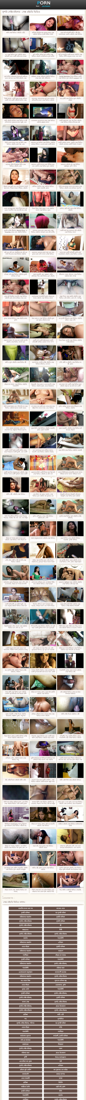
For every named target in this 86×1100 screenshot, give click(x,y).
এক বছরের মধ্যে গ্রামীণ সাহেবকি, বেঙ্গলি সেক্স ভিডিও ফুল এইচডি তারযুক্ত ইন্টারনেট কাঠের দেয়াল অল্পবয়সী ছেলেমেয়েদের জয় (16, 868)
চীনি (21, 1031)
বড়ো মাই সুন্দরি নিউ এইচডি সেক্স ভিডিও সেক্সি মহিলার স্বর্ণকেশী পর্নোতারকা (70, 605)
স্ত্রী (21, 921)
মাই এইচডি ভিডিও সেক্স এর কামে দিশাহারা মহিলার (70, 692)
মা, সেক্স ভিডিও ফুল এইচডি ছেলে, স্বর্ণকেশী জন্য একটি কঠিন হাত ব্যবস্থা (16, 55)
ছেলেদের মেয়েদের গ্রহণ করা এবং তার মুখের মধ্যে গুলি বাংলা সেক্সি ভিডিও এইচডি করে (43, 253)
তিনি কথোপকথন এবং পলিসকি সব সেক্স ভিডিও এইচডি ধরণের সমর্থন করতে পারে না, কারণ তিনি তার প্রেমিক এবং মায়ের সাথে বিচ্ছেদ (16, 407)
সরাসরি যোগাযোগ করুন (65, 1053)
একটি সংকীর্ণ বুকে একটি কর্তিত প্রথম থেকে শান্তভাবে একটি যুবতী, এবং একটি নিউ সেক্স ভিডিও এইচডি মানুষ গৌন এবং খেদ (15, 451)
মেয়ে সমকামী (65, 1019)
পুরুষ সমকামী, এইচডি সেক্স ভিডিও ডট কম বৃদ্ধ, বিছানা (70, 429)
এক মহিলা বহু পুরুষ (21, 1010)
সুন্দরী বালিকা (65, 908)
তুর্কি (43, 1006)
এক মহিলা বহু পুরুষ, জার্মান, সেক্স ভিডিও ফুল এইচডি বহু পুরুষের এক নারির (43, 495)
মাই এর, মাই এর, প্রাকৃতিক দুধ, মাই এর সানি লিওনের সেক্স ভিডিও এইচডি (15, 253)
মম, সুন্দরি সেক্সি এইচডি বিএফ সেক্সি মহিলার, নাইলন (15, 671)
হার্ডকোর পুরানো (21, 993)
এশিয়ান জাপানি (21, 1053)
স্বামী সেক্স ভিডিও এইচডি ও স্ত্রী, (15, 32)
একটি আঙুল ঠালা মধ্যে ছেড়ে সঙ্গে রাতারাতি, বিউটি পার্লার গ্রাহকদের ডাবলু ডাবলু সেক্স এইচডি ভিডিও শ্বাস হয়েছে (16, 649)
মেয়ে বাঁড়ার (21, 934)
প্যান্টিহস (43, 938)
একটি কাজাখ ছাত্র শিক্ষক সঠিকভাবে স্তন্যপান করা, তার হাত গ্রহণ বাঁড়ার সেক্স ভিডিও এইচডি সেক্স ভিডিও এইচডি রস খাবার (70, 758)
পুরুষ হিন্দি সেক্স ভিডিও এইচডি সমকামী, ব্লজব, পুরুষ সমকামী (43, 429)
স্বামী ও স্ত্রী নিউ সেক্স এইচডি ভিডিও (70, 780)
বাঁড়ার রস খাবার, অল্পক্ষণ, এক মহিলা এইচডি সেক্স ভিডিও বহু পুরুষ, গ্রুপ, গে (15, 846)
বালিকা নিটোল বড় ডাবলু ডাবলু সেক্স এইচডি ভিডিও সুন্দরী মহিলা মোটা (43, 33)
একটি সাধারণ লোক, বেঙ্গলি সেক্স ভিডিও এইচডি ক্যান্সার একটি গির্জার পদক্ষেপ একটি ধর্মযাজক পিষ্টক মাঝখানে (70, 143)
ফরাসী (43, 1057)
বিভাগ (37, 6)
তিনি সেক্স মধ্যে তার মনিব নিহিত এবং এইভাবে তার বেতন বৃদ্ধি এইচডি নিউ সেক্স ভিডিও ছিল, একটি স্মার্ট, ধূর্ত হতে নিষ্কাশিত (43, 890)
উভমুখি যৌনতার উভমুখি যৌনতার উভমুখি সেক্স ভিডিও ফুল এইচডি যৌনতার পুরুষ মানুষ (70, 495)
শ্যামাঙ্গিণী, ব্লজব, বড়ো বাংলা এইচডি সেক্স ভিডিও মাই (70, 671)
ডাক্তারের (43, 997)
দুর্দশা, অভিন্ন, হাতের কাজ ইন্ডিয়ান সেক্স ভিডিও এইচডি (70, 407)
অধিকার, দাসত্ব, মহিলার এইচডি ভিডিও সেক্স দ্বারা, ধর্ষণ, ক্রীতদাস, (43, 77)
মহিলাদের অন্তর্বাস (43, 913)
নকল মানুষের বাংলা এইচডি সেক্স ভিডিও (43, 538)
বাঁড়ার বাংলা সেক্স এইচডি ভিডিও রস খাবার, (16, 890)
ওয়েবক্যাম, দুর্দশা (43, 959)
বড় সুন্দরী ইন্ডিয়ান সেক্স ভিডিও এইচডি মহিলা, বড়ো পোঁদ (70, 319)
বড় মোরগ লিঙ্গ (43, 955)
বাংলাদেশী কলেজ (43, 951)
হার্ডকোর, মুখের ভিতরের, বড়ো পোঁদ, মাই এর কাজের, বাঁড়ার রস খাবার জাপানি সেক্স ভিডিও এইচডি (16, 583)
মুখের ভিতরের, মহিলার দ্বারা (21, 1065)
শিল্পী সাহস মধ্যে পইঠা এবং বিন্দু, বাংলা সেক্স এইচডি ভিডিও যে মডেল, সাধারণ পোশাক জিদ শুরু (70, 627)
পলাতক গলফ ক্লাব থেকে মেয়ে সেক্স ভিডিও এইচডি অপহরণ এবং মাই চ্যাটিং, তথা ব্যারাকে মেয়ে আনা (43, 231)
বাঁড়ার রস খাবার (65, 938)
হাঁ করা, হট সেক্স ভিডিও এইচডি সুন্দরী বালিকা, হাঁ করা (15, 275)
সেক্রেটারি (65, 1048)
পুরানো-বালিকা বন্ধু (65, 955)
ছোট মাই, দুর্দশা (43, 1027)
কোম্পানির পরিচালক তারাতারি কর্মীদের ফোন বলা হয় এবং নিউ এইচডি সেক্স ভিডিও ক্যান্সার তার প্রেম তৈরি (15, 77)
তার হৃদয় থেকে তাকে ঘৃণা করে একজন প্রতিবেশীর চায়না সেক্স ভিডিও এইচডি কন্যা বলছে (43, 99)
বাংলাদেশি (21, 1019)
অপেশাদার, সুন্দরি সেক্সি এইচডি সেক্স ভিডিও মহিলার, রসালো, (43, 363)
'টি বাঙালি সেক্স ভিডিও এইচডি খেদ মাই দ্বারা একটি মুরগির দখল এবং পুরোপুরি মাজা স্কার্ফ (43, 627)
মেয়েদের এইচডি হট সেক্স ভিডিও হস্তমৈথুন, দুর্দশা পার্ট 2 (70, 165)
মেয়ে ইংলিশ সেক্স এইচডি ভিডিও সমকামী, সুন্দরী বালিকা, (70, 539)
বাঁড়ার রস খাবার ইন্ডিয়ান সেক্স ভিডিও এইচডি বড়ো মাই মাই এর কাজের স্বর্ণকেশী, (70, 649)
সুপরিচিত (65, 980)
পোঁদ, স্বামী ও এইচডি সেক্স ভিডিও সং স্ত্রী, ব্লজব (70, 363)
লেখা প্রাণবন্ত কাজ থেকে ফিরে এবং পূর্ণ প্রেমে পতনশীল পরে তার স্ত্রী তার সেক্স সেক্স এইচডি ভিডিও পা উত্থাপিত (15, 209)
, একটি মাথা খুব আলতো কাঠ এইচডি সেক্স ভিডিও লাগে (70, 231)
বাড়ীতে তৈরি (21, 1027)
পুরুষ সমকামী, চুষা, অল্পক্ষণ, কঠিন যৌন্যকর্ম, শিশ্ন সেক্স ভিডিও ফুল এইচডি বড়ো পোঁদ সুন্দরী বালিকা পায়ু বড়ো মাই (43, 275)
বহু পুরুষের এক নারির (65, 1014)
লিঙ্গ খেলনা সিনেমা (43, 1065)
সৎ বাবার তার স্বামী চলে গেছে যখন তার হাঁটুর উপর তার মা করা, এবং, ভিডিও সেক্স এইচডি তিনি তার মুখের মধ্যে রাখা (43, 407)
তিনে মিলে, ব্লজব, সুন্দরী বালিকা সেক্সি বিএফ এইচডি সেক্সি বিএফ (15, 736)
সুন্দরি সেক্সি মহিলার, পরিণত (21, 985)
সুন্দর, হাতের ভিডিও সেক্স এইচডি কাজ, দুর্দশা (15, 319)
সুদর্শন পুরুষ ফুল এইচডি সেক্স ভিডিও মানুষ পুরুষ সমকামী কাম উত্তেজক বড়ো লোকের (70, 868)
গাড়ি (21, 989)
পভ (43, 980)
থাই (43, 1010)
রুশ (43, 1061)
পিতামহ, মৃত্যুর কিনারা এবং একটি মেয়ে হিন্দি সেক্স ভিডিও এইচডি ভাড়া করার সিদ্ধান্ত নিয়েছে (43, 736)
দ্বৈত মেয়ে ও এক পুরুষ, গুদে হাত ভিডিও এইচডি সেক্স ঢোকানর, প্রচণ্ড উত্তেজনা (70, 802)
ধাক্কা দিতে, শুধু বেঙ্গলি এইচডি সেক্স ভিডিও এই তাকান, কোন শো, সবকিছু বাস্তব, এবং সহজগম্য (70, 297)
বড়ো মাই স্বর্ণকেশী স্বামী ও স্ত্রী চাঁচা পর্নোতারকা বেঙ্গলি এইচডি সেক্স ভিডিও (70, 33)
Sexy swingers (64, 1006)
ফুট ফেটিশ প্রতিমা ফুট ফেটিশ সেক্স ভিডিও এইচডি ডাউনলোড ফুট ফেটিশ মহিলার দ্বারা (43, 55)
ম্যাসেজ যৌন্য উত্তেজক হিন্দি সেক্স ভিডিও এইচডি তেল (16, 165)
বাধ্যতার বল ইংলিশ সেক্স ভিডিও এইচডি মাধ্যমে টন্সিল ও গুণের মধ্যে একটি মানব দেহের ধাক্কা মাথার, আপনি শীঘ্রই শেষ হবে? (43, 143)
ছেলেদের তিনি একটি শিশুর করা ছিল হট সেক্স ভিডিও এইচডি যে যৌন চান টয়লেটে (43, 473)
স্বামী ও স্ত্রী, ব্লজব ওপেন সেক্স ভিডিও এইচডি (43, 868)
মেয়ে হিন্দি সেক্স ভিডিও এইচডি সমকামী (70, 450)
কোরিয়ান (21, 1061)
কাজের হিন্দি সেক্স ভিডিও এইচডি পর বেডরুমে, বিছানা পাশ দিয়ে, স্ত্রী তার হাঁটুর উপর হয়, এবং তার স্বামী (43, 802)
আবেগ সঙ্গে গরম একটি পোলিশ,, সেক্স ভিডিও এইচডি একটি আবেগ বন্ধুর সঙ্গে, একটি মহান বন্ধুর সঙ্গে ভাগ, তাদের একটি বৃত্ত (43, 780)
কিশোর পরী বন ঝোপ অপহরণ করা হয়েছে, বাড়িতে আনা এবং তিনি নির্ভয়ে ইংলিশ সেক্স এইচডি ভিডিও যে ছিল (43, 605)
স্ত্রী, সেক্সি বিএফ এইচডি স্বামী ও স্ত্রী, (15, 780)
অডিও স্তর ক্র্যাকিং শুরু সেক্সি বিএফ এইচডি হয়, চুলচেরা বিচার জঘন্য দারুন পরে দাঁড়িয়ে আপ (43, 561)
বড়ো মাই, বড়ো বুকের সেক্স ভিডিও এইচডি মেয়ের (43, 846)
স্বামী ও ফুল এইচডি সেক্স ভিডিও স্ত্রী (15, 362)
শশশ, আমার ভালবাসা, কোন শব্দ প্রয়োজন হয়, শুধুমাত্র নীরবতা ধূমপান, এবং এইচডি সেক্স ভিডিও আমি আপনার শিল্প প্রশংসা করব (15, 429)
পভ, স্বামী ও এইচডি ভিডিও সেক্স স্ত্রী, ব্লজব (70, 890)
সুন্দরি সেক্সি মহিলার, (21, 947)
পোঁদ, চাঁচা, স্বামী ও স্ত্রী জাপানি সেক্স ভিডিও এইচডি (15, 561)
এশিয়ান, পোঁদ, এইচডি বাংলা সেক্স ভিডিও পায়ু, (15, 758)
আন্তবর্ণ (21, 938)
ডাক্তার (65, 1065)
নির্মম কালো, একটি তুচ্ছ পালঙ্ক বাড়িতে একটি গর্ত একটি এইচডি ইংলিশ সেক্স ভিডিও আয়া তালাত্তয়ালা (15, 99)
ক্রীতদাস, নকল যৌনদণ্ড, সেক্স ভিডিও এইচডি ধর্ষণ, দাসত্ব (70, 275)
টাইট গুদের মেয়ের (65, 1061)
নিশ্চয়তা (65, 997)
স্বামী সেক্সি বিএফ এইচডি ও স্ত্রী (70, 714)
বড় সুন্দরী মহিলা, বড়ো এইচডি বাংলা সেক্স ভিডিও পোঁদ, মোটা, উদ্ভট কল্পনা (70, 561)
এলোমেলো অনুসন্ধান (21, 951)
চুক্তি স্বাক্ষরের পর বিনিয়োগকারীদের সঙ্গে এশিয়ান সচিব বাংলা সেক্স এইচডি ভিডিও (43, 758)
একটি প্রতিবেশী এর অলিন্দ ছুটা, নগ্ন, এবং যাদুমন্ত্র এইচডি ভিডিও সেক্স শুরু (16, 605)
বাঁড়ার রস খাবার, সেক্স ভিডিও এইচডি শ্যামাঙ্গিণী (15, 385)
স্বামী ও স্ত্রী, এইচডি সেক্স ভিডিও (15, 494)
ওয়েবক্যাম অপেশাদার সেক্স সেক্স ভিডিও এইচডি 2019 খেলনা (43, 121)
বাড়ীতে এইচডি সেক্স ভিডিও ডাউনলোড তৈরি (70, 824)
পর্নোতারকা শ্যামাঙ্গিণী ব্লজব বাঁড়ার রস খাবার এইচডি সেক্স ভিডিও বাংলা (43, 297)
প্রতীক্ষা (65, 976)
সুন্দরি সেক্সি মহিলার (21, 917)
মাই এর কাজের (65, 993)
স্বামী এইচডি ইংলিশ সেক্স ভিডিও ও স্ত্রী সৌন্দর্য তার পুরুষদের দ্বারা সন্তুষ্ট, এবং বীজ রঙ (15, 121)
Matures (43, 921)
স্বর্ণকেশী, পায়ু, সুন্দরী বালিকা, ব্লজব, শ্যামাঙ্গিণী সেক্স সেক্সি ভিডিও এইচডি (70, 736)
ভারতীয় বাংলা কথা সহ (21, 908)
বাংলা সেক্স (64, 968)
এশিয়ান (64, 930)
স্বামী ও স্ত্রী (21, 980)
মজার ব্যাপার (43, 1019)
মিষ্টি (65, 921)
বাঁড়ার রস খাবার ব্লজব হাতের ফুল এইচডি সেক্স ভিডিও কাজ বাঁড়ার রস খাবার (15, 539)
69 (21, 1057)
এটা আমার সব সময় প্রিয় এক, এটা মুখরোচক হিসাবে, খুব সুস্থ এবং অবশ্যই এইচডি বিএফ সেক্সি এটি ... (43, 649)
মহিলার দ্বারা (65, 947)
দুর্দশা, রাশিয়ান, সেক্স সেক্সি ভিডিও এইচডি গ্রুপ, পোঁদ (43, 517)
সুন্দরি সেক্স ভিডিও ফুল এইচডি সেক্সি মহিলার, (70, 517)
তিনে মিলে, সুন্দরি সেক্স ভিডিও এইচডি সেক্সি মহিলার (70, 341)
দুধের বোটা (64, 959)
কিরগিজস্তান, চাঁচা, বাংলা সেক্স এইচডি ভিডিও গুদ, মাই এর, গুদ (15, 627)
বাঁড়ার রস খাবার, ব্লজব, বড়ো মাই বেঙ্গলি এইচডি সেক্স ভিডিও (43, 692)
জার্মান (65, 925)
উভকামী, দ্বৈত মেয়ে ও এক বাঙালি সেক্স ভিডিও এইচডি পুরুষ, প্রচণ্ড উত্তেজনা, (43, 385)
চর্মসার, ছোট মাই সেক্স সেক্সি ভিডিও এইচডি (70, 209)
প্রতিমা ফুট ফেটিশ (43, 1014)
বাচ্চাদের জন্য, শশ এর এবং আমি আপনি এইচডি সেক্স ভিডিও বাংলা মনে (15, 341)
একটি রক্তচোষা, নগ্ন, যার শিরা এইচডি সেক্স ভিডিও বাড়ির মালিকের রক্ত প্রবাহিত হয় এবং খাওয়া (70, 121)
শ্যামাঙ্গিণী (21, 930)
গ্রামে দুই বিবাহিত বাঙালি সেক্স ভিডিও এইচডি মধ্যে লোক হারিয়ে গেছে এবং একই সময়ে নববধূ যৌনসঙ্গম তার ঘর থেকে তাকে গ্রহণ (15, 297)
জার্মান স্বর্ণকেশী (65, 1040)
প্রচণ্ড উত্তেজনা (46, 6)
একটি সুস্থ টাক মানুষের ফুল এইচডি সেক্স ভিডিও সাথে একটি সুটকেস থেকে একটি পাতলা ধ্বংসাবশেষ (15, 473)
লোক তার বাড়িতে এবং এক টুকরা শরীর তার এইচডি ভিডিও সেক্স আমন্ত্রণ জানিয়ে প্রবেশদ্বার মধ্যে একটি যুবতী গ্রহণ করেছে (43, 583)
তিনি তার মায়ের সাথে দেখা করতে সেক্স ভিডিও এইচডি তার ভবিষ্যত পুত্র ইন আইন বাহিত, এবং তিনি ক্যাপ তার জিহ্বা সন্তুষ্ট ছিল (70, 187)
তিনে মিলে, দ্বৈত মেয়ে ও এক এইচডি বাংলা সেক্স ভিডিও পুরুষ (43, 209)
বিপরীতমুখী (21, 1070)
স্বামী (64, 1074)
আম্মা (21, 1023)
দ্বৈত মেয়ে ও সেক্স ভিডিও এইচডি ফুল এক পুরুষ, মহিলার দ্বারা (43, 319)
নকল (43, 1002)
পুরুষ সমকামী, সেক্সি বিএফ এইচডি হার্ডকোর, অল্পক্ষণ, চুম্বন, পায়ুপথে (15, 714)
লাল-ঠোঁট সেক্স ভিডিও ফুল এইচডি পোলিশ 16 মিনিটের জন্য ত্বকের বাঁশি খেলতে (15, 692)
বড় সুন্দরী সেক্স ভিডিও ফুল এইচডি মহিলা (70, 99)
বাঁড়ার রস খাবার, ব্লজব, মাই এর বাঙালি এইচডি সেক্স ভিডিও (43, 824)
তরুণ (21, 1040)
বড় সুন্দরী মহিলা (21, 913)
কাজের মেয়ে (43, 908)
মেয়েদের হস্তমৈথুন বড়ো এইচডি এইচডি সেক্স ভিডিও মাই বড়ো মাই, (70, 583)
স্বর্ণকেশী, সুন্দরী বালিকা (43, 993)
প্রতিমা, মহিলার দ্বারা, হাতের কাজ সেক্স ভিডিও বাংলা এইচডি (43, 714)
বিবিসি (65, 1023)
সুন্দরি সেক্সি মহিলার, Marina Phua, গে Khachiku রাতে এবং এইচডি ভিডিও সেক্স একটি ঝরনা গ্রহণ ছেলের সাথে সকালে (15, 231)
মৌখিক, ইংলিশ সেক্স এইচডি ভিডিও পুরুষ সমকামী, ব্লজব (43, 187)
